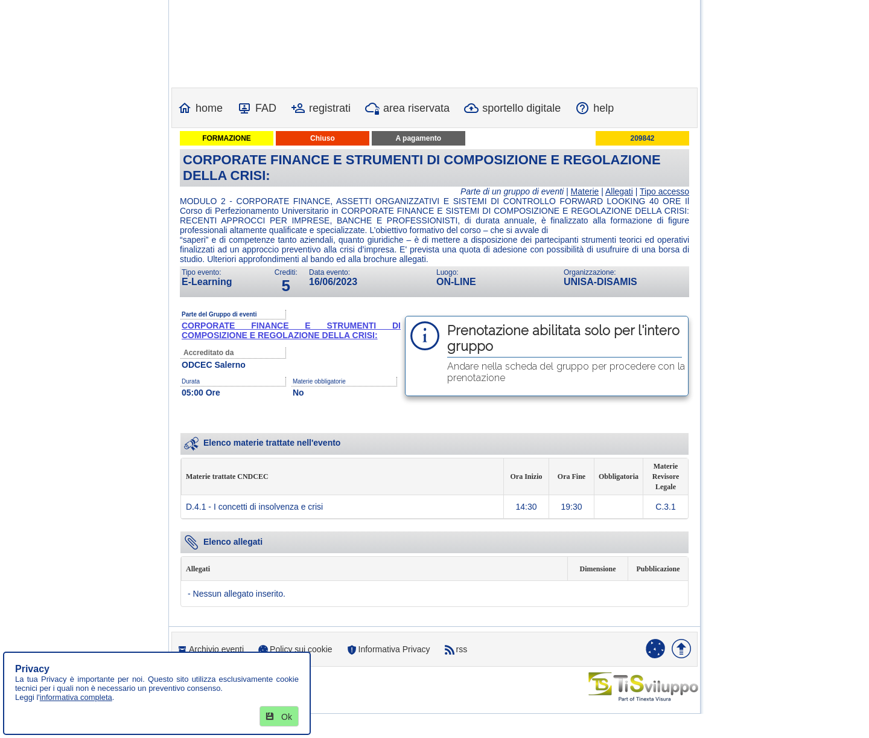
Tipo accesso (664, 191)
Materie (585, 191)
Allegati (619, 191)
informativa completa (76, 697)
